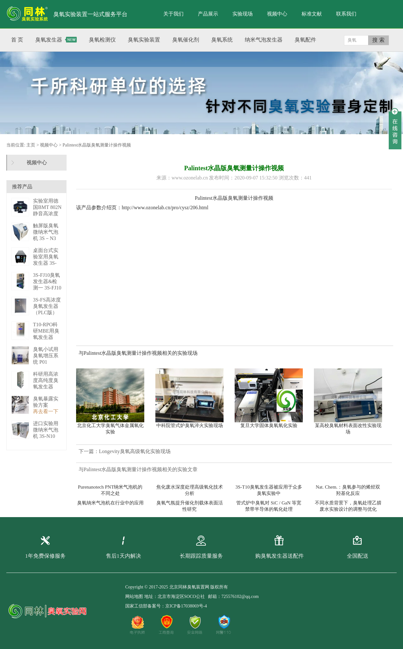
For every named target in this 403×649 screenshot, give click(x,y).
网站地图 (134, 596)
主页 (30, 145)
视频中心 (277, 13)
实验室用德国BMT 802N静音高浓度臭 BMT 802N (47, 213)
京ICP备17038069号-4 (186, 606)
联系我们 (346, 13)
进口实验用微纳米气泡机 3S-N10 (45, 430)
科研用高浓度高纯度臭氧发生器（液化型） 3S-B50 (45, 386)
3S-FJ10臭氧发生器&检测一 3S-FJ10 (47, 281)
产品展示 (208, 13)
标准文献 (312, 13)
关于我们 (173, 13)
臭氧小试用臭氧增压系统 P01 (45, 356)
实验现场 (242, 13)
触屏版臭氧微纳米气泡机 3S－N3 (45, 232)
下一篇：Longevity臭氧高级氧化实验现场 (125, 451)
